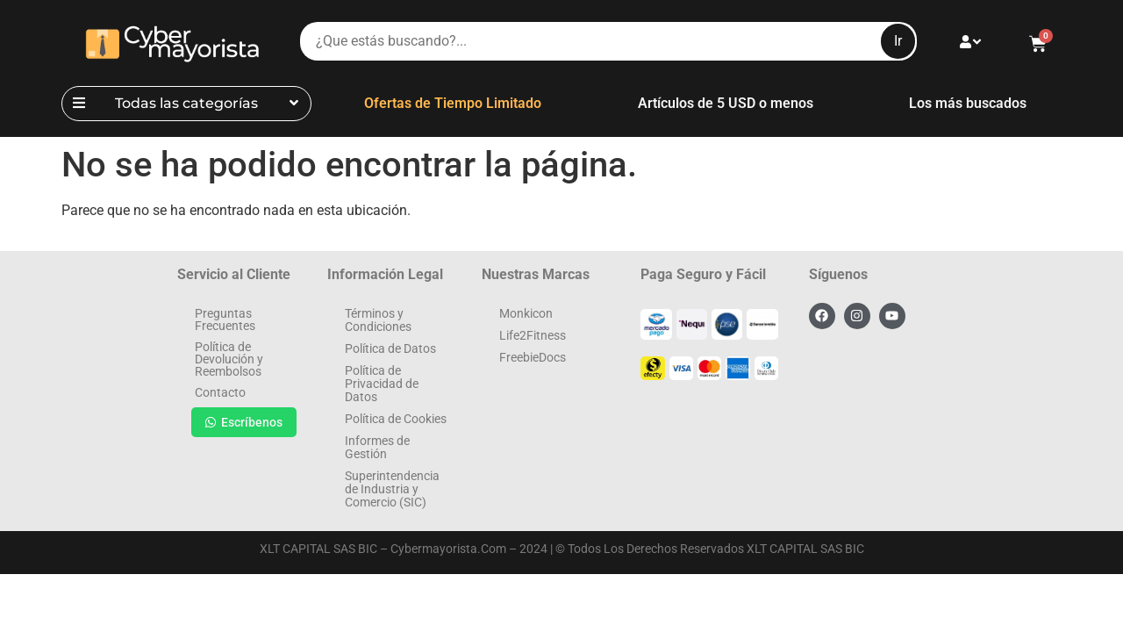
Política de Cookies (396, 419)
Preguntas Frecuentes (225, 319)
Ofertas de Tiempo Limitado (452, 103)
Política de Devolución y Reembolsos (229, 359)
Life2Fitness (532, 335)
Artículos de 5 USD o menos (725, 103)
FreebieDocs (532, 357)
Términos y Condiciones (378, 320)
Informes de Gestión (377, 447)
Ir (898, 40)
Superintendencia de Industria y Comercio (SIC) (392, 489)
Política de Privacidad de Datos (381, 383)
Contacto (220, 392)
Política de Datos (390, 348)
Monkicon (526, 313)
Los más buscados (967, 103)
